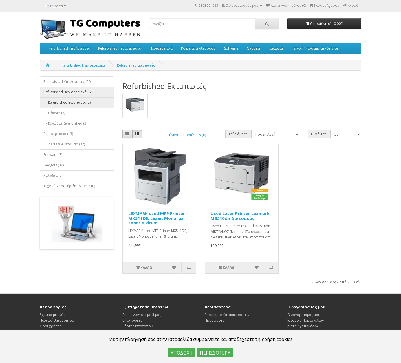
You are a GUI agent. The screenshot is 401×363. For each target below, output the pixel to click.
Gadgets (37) (53, 165)
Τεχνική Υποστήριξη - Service (314, 48)
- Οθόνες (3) (54, 112)
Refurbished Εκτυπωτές (136, 65)
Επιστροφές (132, 320)
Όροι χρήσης (50, 326)
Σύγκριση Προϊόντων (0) (186, 134)
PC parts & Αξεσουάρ (198, 48)
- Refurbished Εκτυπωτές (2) (67, 102)
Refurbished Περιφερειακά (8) (67, 92)
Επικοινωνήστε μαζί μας (141, 314)
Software (231, 48)
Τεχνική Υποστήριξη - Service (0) (69, 185)
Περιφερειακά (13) (58, 133)
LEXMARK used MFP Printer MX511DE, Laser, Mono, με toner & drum (156, 218)
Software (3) (52, 154)
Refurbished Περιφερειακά (119, 48)
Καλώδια (276, 48)
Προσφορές (214, 320)
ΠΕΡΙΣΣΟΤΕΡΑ (215, 353)
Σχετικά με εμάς (52, 314)
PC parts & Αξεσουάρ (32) (64, 144)
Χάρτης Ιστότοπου (137, 326)
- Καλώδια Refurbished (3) (65, 123)
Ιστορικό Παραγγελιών (305, 320)
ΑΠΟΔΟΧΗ (182, 353)
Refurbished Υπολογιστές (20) (67, 81)
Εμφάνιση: (319, 134)
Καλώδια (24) (53, 175)
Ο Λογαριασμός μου (303, 314)
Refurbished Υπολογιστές (69, 48)
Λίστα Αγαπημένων (302, 326)
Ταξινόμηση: (238, 134)
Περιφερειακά (161, 48)
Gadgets (253, 48)
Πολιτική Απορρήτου (57, 320)
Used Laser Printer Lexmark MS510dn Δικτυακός (240, 216)
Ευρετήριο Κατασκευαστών (227, 314)
